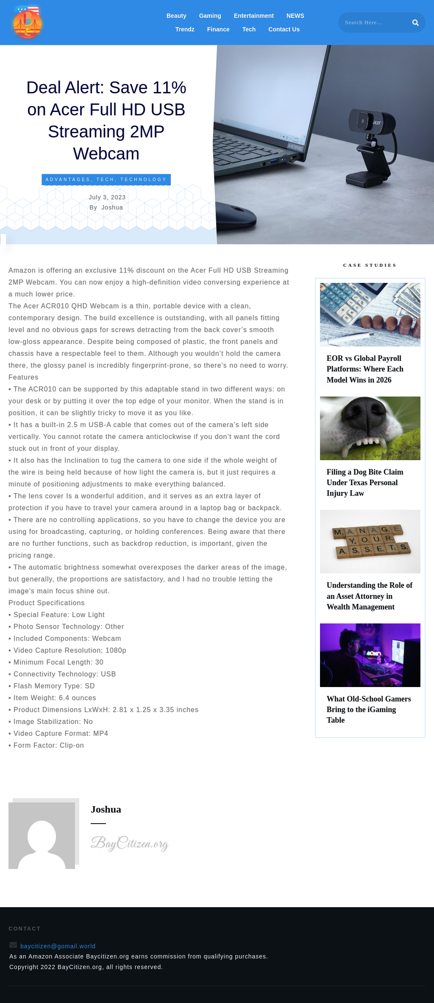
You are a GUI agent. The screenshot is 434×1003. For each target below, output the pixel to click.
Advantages (68, 179)
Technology (143, 179)
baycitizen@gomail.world (58, 946)
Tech (106, 179)
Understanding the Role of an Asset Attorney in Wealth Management (370, 564)
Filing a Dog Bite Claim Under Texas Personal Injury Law (370, 451)
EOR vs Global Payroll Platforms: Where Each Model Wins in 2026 (370, 337)
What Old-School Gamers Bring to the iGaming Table (370, 678)
